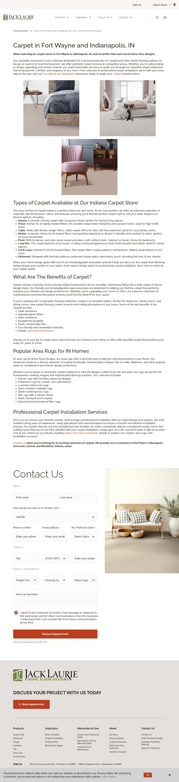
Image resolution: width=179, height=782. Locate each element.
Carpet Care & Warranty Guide (88, 736)
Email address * (51, 527)
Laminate (17, 745)
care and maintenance (40, 330)
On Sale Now (19, 757)
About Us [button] (105, 17)
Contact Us (125, 17)
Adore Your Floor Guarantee (81, 433)
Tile (14, 749)
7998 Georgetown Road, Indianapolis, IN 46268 (100, 764)
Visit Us (137, 4)
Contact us (19, 442)
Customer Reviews (117, 742)
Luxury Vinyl (18, 735)
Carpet (16, 742)
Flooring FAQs (51, 742)
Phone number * (23, 527)
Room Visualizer (52, 735)
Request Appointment (55, 633)
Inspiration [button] (83, 17)
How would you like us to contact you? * (37, 507)
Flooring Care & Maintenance (84, 748)
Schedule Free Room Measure (150, 743)
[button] (162, 4)
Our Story (113, 735)
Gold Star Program (117, 752)
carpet (117, 73)
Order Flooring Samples (152, 738)
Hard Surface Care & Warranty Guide (86, 742)
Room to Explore (116, 738)
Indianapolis (68, 73)
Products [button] (62, 17)
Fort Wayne (50, 73)
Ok (147, 775)
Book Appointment (31, 704)
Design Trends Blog (54, 738)
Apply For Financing (150, 748)
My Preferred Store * (84, 527)
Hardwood (18, 738)
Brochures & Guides (54, 745)
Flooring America (20, 31)
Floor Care (18, 753)
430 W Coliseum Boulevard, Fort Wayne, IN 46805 (53, 764)
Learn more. (109, 776)
